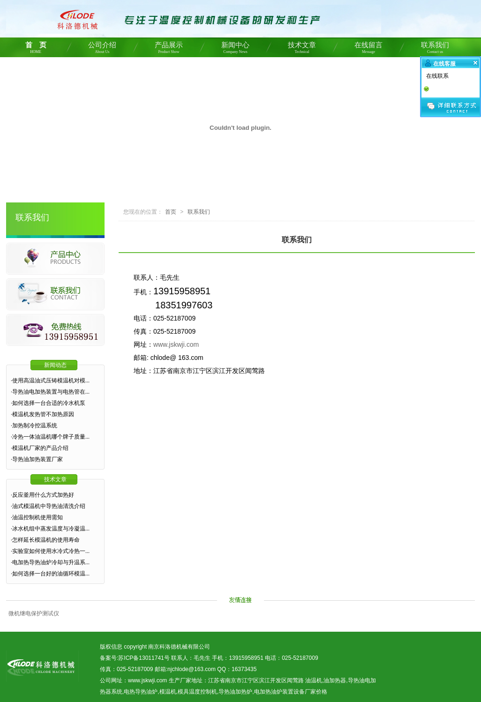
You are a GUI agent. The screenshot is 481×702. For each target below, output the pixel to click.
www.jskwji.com (176, 344)
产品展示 (168, 49)
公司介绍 (102, 49)
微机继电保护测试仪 (33, 613)
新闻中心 (235, 49)
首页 (170, 212)
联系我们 (435, 49)
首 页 (35, 49)
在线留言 (368, 49)
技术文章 (301, 49)
